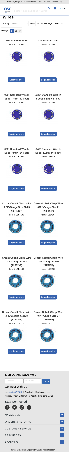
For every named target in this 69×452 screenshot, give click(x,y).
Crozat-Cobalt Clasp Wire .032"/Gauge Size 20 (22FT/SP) (16, 261)
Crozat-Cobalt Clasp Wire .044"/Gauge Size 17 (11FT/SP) (48, 316)
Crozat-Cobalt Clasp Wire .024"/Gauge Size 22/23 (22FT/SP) (16, 207)
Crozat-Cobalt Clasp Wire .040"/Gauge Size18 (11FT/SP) (16, 316)
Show (32, 23)
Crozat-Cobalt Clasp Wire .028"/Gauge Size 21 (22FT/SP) (48, 207)
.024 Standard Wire (48, 40)
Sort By (6, 23)
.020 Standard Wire (16, 40)
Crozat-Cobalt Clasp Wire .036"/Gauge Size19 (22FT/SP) (48, 261)
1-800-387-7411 (13, 392)
